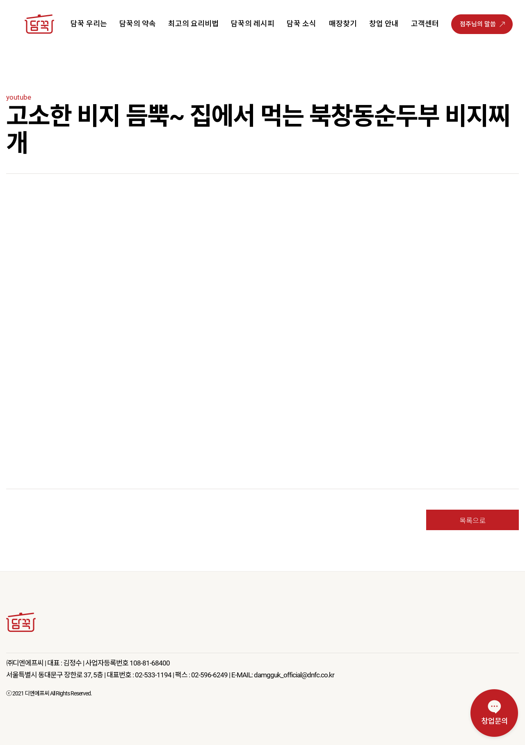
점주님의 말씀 (478, 24)
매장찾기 (343, 23)
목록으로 (472, 520)
